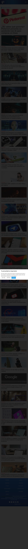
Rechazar (8, 277)
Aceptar (13, 277)
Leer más (3, 277)
